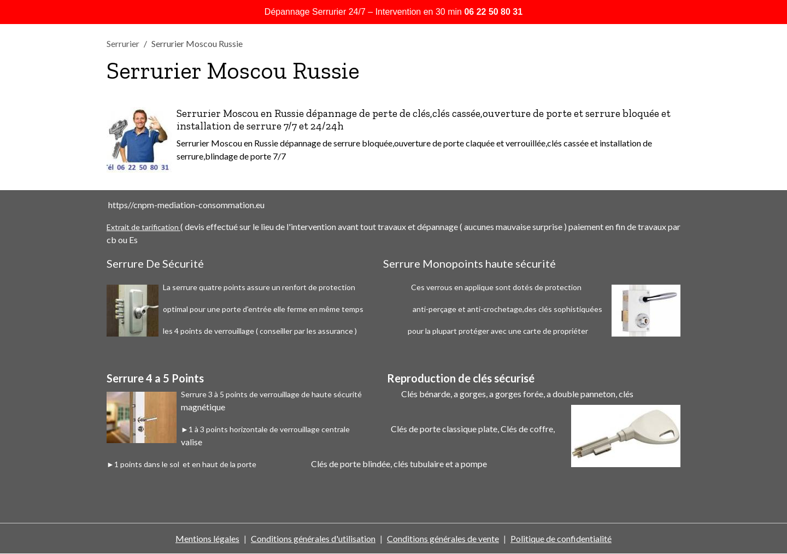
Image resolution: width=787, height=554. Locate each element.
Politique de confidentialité (561, 538)
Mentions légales (207, 538)
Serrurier (123, 43)
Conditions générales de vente (443, 538)
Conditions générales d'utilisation (313, 538)
